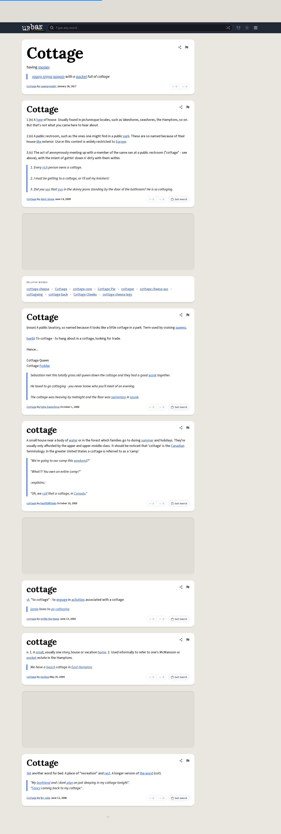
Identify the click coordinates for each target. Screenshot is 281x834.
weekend (80, 460)
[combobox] (140, 28)
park (126, 136)
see (47, 189)
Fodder (44, 365)
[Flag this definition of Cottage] (186, 47)
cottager (127, 289)
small (40, 652)
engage (61, 599)
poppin (59, 76)
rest (107, 773)
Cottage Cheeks (85, 294)
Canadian (177, 445)
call (44, 493)
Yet (29, 773)
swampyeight (49, 86)
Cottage (31, 86)
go (53, 609)
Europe (121, 141)
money (44, 67)
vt (28, 599)
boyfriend (43, 782)
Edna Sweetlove (50, 407)
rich (45, 167)
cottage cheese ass (154, 289)
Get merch (179, 199)
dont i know (47, 199)
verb (31, 338)
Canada (79, 493)
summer (147, 440)
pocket (81, 76)
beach (50, 667)
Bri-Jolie (45, 798)
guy (60, 189)
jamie (34, 609)
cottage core (82, 289)
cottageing (35, 294)
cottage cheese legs (117, 294)
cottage (31, 503)
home (102, 652)
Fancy (36, 788)
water (73, 440)
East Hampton (81, 667)
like (38, 141)
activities (78, 599)
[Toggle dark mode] (247, 27)
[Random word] (228, 27)
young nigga (42, 76)
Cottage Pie (106, 289)
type (39, 119)
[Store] (238, 27)
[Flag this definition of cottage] (188, 428)
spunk (134, 397)
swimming (118, 397)
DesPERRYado (48, 503)
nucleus (44, 677)
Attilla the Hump (49, 619)
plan (70, 782)
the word (146, 773)
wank (153, 375)
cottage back (58, 294)
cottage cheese (38, 289)
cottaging (62, 609)
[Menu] (255, 27)
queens (181, 327)
